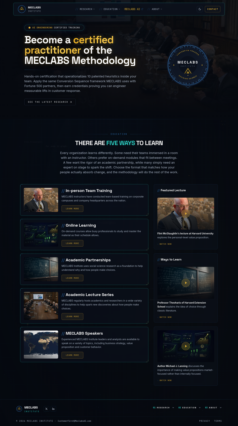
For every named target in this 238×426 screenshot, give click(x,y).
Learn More (72, 208)
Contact (212, 9)
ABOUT (154, 9)
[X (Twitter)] (46, 409)
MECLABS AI (133, 9)
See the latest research (50, 102)
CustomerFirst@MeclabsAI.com (74, 421)
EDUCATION (109, 9)
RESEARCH (85, 9)
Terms (218, 421)
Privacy (204, 421)
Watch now (164, 244)
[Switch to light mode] (200, 9)
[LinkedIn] (53, 409)
